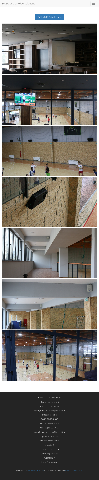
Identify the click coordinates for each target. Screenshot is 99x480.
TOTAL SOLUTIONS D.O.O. (74, 470)
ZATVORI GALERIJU (50, 17)
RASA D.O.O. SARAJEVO (36, 470)
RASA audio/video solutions (18, 3)
